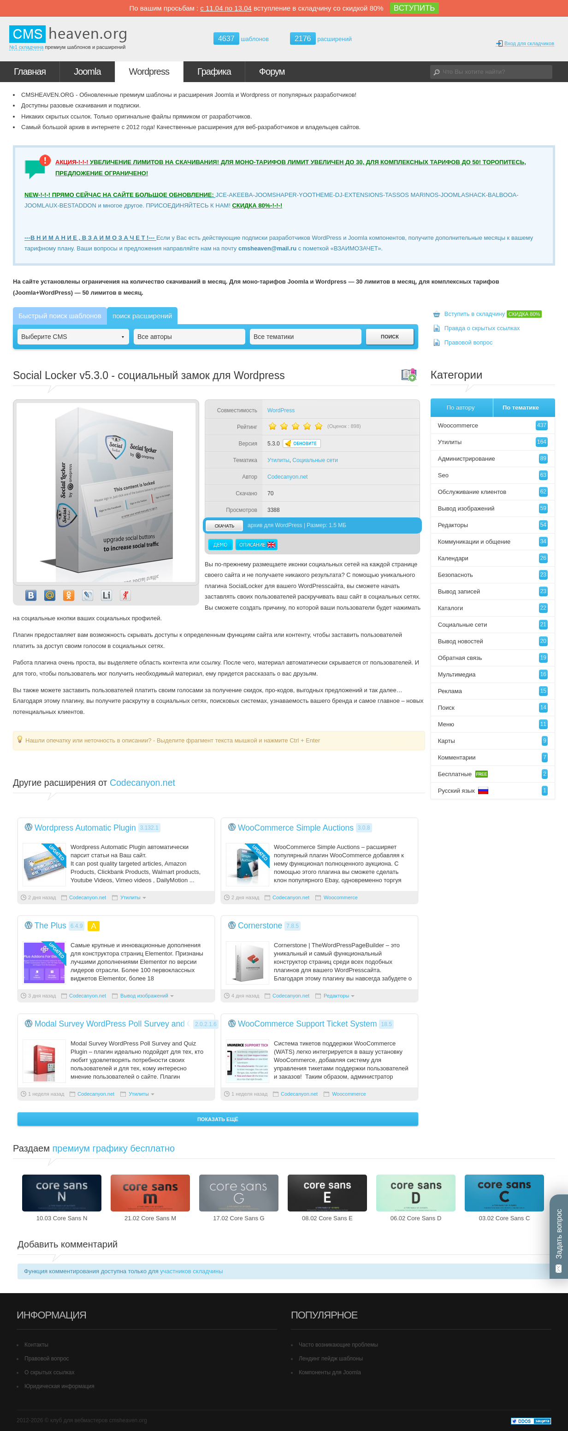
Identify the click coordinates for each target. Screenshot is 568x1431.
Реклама (493, 691)
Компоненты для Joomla (330, 1372)
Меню (493, 724)
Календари (493, 558)
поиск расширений (142, 316)
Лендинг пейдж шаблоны (331, 1358)
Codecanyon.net (287, 477)
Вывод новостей (493, 641)
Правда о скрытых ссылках (482, 328)
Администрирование (493, 458)
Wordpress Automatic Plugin (85, 827)
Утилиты (278, 460)
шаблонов (241, 39)
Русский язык (493, 791)
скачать (224, 525)
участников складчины (191, 1271)
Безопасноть (493, 575)
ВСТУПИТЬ (414, 8)
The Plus (50, 925)
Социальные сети (315, 460)
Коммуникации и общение (493, 541)
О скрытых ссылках (49, 1372)
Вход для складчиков (525, 44)
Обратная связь (493, 658)
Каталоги (493, 608)
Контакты (36, 1345)
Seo (493, 475)
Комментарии (493, 757)
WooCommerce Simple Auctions (296, 827)
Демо (220, 545)
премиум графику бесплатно (114, 1148)
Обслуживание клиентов (493, 492)
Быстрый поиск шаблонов (59, 316)
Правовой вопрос (468, 342)
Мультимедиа (493, 674)
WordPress (281, 410)
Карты (493, 741)
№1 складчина (26, 47)
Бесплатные (493, 774)
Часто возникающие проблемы (338, 1345)
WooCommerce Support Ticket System (307, 1023)
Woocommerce (341, 897)
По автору (461, 407)
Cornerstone (260, 925)
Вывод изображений (144, 995)
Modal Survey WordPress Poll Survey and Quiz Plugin (132, 1023)
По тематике (521, 407)
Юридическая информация (59, 1386)
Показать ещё (217, 1119)
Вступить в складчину (493, 313)
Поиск (493, 708)
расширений (321, 38)
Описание (256, 545)
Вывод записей (493, 591)
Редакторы (336, 995)
